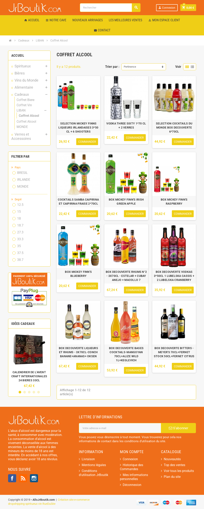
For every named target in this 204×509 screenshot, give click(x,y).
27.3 (20, 232)
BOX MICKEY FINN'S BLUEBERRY (78, 273)
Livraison (88, 459)
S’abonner (178, 428)
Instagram (34, 478)
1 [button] (20, 392)
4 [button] (34, 392)
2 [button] (24, 392)
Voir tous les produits (179, 471)
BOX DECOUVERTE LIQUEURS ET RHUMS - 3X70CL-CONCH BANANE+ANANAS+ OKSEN (78, 352)
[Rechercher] (110, 7)
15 (19, 212)
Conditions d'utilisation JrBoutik (93, 473)
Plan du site (172, 477)
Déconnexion (132, 485)
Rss (23, 478)
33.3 (20, 239)
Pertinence (130, 66)
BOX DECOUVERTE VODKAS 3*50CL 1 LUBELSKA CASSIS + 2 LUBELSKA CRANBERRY (174, 276)
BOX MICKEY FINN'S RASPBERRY (174, 201)
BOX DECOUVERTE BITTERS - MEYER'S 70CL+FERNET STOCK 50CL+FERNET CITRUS (174, 352)
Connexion (166, 7)
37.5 (20, 253)
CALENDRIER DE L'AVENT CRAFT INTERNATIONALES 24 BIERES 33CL (29, 376)
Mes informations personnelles (134, 477)
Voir (178, 67)
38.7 (20, 260)
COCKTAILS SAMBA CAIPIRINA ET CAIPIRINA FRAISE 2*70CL (78, 201)
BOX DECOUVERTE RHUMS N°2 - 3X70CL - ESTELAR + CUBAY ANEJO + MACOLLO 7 (126, 276)
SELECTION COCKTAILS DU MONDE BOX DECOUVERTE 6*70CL (174, 127)
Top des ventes (174, 465)
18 (19, 218)
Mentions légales (94, 465)
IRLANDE (23, 180)
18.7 (20, 225)
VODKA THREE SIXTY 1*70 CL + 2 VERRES (126, 125)
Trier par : (112, 67)
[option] (29, 360)
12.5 (20, 205)
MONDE (23, 186)
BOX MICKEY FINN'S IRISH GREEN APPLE (126, 201)
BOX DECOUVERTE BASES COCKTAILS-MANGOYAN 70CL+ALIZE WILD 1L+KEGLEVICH (126, 354)
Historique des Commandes (131, 467)
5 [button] (38, 392)
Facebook (12, 478)
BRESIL (22, 173)
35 (19, 246)
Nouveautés (172, 459)
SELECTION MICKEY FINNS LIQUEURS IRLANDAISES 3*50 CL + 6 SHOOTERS (78, 127)
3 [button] (29, 392)
